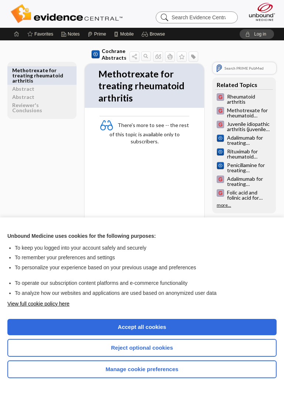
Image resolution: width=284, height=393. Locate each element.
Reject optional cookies (142, 347)
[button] (154, 34)
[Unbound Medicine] (259, 12)
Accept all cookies (142, 327)
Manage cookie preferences (142, 369)
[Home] (16, 34)
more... (224, 205)
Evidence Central (68, 14)
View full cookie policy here (38, 304)
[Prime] (97, 34)
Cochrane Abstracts (95, 54)
